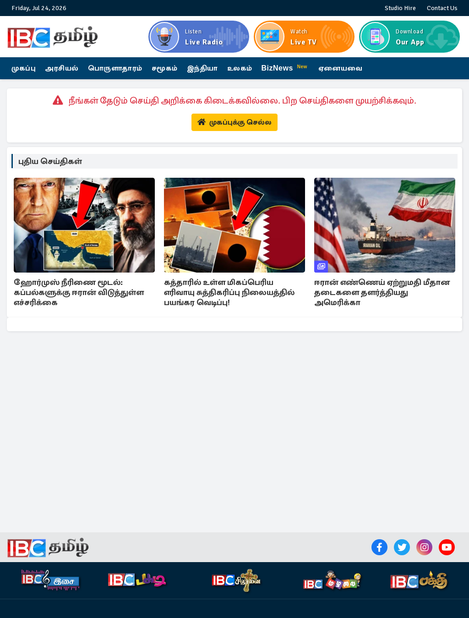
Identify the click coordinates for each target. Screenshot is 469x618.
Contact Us (442, 8)
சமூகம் (165, 68)
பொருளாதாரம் (115, 68)
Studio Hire (400, 8)
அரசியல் (62, 68)
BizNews (285, 67)
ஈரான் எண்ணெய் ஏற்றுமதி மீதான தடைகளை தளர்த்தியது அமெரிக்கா (382, 292)
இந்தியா (202, 68)
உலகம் (239, 68)
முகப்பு (23, 68)
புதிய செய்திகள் (50, 161)
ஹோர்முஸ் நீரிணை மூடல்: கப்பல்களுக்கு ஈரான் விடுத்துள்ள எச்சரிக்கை (79, 292)
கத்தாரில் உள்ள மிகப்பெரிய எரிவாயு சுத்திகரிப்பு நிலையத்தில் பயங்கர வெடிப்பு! (229, 292)
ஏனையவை (340, 68)
